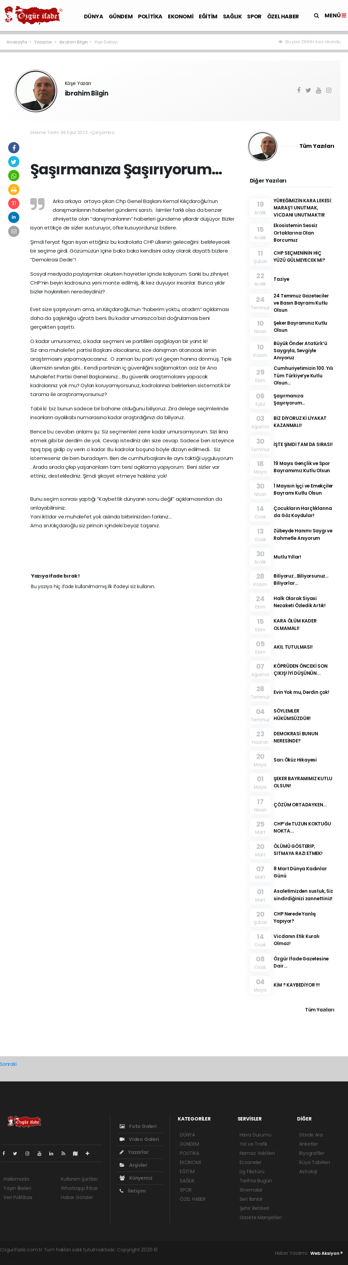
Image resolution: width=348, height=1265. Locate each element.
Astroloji (308, 1171)
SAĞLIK (232, 16)
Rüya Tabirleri (314, 1162)
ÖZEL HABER (283, 16)
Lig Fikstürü (252, 1171)
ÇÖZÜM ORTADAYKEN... (300, 805)
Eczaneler (251, 1162)
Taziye (281, 279)
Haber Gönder (77, 1197)
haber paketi (206, 1249)
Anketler (308, 1144)
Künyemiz (136, 1178)
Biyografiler (312, 1153)
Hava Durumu (256, 1134)
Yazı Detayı (106, 42)
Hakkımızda (16, 1179)
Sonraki (8, 1064)
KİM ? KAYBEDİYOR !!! (296, 985)
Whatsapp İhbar (79, 1188)
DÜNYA (93, 16)
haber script (31, 1256)
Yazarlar (43, 42)
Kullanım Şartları (79, 1179)
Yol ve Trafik (254, 1144)
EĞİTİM (208, 16)
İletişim (132, 1190)
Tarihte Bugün (256, 1180)
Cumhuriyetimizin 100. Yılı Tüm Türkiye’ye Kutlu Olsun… (303, 375)
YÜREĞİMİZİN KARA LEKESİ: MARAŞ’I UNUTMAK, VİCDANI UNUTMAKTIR (303, 208)
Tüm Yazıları (316, 146)
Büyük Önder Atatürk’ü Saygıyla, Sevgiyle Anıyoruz (300, 350)
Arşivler (133, 1165)
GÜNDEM (121, 16)
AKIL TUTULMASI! (293, 647)
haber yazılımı (175, 1249)
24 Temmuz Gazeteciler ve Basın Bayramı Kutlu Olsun (301, 303)
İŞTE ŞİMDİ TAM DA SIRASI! (303, 444)
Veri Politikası (17, 1197)
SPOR (254, 16)
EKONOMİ (180, 16)
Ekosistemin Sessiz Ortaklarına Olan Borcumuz (295, 232)
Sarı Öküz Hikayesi (295, 760)
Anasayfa (17, 42)
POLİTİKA (150, 16)
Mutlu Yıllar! (287, 557)
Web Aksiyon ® (326, 1253)
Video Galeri (139, 1139)
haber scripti (237, 1249)
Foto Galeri (138, 1126)
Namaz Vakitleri (257, 1153)
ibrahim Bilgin (73, 42)
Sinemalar (251, 1189)
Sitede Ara (311, 1134)
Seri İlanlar (251, 1199)
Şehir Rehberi (254, 1208)
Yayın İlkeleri (17, 1188)
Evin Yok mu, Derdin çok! (301, 692)
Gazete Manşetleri (261, 1217)
